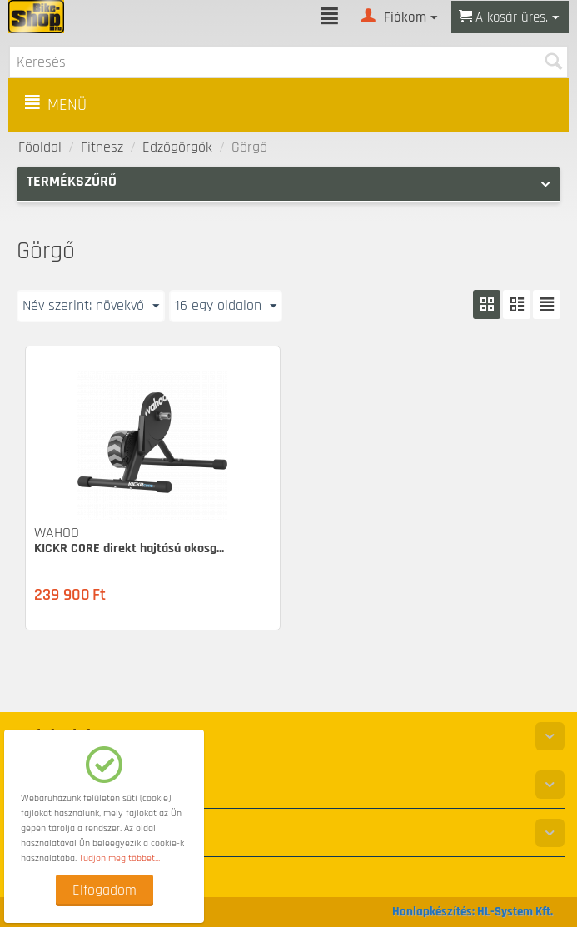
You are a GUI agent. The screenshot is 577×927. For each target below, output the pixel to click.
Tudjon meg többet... (119, 858)
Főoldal (40, 147)
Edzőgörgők (177, 147)
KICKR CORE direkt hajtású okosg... (129, 548)
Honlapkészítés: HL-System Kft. (472, 912)
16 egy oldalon (225, 305)
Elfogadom (104, 890)
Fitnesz (102, 147)
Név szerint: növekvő (90, 305)
